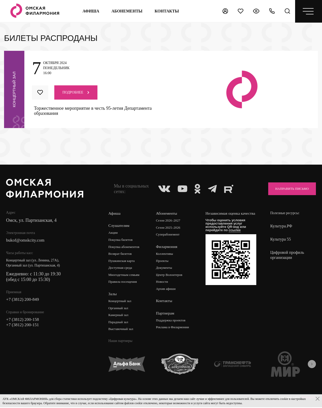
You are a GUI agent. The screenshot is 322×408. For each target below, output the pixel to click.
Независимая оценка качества (224, 216)
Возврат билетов (120, 254)
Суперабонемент (169, 235)
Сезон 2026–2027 (169, 221)
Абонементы (126, 11)
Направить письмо (289, 189)
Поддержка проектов (172, 321)
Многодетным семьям (125, 275)
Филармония (168, 247)
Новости (163, 283)
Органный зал (118, 309)
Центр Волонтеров (171, 275)
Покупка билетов (121, 240)
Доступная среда (121, 268)
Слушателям (119, 225)
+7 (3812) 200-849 (23, 300)
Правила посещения (123, 283)
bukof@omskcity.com (26, 240)
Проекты (163, 261)
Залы (112, 294)
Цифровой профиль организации (287, 255)
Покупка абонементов (125, 247)
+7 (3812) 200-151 (23, 325)
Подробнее (75, 92)
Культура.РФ (281, 226)
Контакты (165, 302)
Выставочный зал (121, 330)
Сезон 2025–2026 (169, 228)
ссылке (236, 235)
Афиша (90, 11)
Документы (165, 268)
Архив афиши (167, 290)
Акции (113, 233)
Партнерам (166, 314)
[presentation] (312, 365)
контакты (166, 11)
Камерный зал (119, 316)
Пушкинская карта (122, 261)
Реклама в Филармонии (174, 328)
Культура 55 (280, 239)
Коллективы (166, 254)
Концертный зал (120, 302)
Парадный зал (118, 323)
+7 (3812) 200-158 (23, 320)
